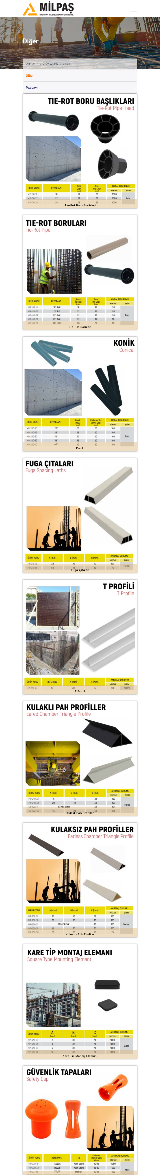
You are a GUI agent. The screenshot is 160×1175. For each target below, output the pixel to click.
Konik (80, 448)
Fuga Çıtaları (80, 570)
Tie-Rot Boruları (80, 327)
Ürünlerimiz (50, 64)
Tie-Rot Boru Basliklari (80, 205)
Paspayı (32, 87)
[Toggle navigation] (133, 8)
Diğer (30, 75)
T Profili (80, 691)
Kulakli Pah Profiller (80, 813)
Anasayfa (32, 64)
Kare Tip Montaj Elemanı (80, 1056)
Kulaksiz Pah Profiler (80, 934)
